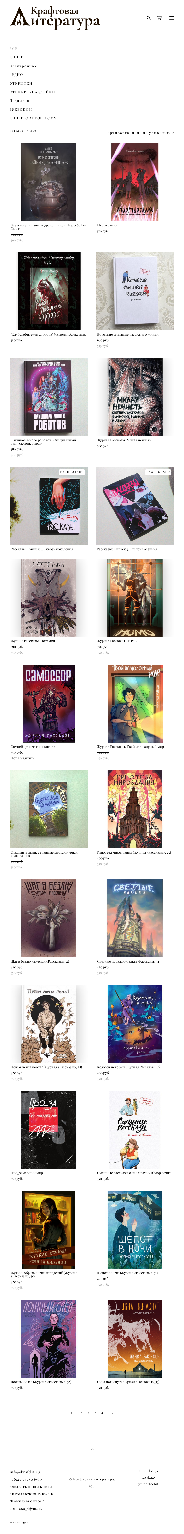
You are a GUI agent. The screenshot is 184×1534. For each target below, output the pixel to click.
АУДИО (16, 74)
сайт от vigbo (19, 1523)
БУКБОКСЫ (21, 109)
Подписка (19, 101)
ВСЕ (14, 48)
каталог (17, 130)
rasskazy (149, 1477)
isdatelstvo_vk (149, 1470)
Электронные (23, 66)
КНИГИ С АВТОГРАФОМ (33, 118)
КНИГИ (17, 57)
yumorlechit (148, 1484)
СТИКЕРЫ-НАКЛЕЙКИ (32, 92)
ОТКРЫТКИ (21, 83)
